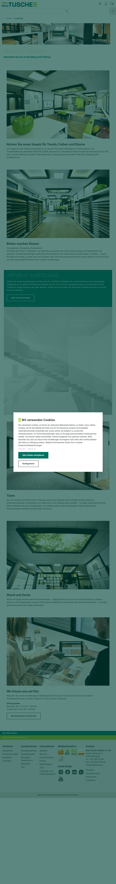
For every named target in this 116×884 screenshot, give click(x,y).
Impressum (22, 449)
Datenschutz (32, 449)
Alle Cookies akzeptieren (33, 455)
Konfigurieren (28, 463)
